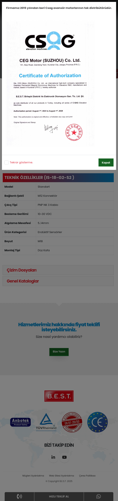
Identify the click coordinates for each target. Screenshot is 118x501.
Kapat (106, 162)
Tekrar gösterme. (21, 162)
